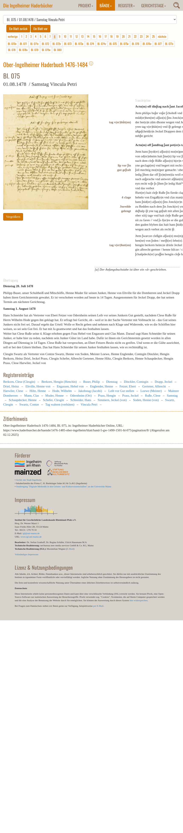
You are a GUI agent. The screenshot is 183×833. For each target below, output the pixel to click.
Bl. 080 (58, 50)
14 (88, 36)
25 (153, 36)
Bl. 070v (12, 44)
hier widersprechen (139, 600)
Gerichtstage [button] (153, 5)
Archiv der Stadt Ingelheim (29, 480)
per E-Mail (98, 606)
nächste (162, 36)
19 (117, 36)
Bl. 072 (45, 44)
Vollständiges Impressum (26, 554)
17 (106, 36)
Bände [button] (106, 5)
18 (111, 36)
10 (65, 36)
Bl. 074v (101, 44)
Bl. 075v (124, 44)
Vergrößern (13, 216)
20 (123, 36)
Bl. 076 (135, 44)
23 (141, 36)
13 (82, 36)
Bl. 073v (79, 44)
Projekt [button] (85, 5)
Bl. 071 (23, 44)
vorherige (13, 36)
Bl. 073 (67, 44)
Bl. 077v (169, 44)
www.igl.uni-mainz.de (31, 536)
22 (135, 36)
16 (100, 36)
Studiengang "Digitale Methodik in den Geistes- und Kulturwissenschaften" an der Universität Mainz (63, 486)
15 (94, 36)
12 (76, 36)
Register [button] (126, 5)
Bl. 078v (23, 50)
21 (129, 36)
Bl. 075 (113, 44)
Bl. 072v (56, 44)
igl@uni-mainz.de (31, 533)
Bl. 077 (158, 44)
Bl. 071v (34, 44)
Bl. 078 (12, 50)
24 (147, 36)
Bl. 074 (90, 44)
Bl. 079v (46, 50)
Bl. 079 (34, 50)
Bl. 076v (147, 44)
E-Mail (70, 549)
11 (71, 36)
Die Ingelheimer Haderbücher (28, 5)
